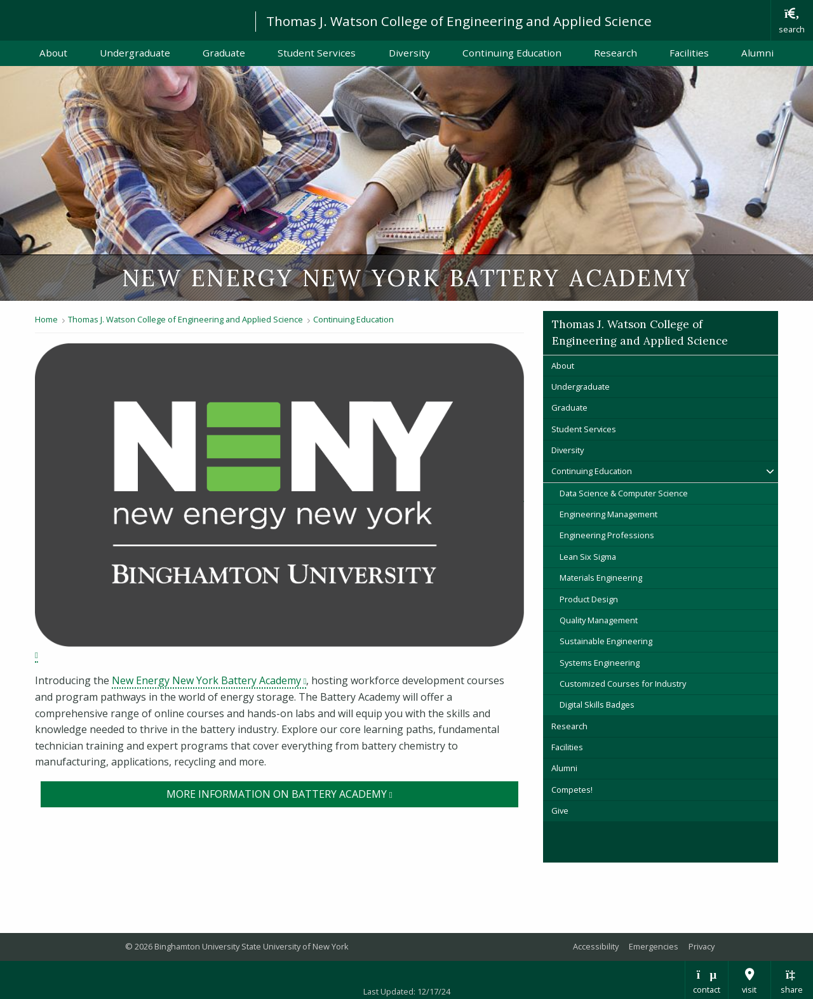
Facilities (689, 52)
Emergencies (653, 946)
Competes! (572, 789)
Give (559, 810)
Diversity (409, 52)
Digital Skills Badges (597, 704)
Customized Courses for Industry (623, 683)
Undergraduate (135, 52)
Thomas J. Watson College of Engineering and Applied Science (459, 21)
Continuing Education (511, 52)
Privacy (702, 946)
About (53, 52)
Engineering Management (608, 514)
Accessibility (596, 946)
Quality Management (599, 620)
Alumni (757, 52)
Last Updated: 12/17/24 (406, 991)
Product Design (589, 599)
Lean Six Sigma (588, 556)
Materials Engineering (601, 577)
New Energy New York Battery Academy (209, 680)
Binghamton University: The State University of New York (122, 19)
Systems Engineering (600, 662)
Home (46, 319)
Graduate (224, 52)
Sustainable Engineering (606, 641)
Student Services (317, 52)
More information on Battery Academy (342, 793)
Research (615, 52)
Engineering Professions (607, 535)
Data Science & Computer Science (624, 493)
